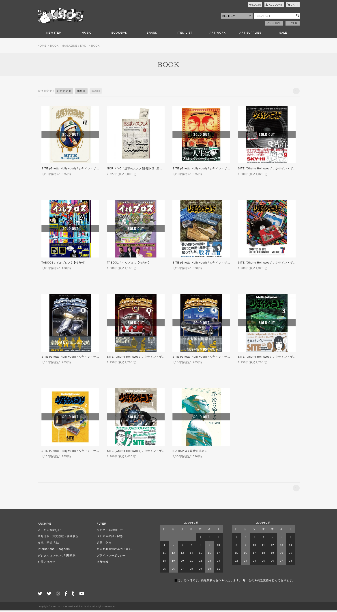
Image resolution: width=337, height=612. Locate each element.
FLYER (292, 24)
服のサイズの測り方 (110, 531)
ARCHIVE (274, 24)
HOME (42, 47)
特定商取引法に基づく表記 (114, 550)
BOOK (96, 47)
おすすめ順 (64, 92)
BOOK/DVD (119, 34)
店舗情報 (102, 563)
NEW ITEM (54, 34)
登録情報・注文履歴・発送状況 (58, 538)
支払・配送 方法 (48, 544)
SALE (283, 34)
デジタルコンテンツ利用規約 (56, 557)
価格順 (81, 92)
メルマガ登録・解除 (110, 538)
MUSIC (87, 34)
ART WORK (218, 34)
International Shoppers (54, 550)
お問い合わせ (46, 563)
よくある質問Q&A (49, 531)
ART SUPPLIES (250, 34)
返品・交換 (104, 544)
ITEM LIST (184, 34)
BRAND (152, 34)
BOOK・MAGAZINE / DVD (68, 47)
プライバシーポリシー (111, 557)
